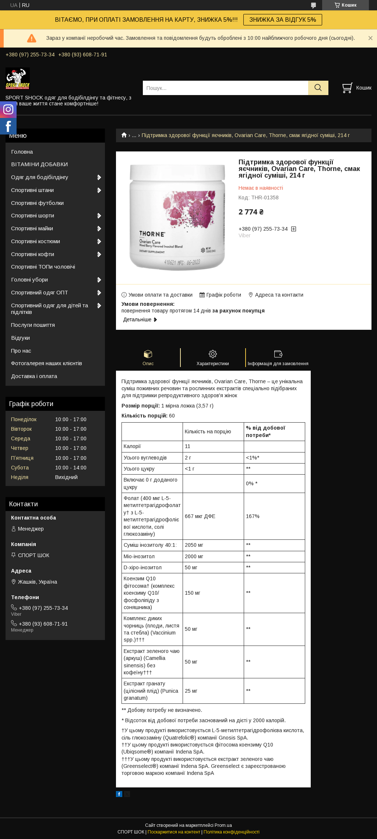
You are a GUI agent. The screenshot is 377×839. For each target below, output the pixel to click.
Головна (22, 151)
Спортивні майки (32, 228)
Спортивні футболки (37, 203)
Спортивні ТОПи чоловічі (43, 266)
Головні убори (29, 279)
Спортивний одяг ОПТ (39, 292)
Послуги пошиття (33, 325)
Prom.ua (223, 825)
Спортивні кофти (32, 254)
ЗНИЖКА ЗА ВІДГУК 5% (282, 20)
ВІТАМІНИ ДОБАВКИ (39, 164)
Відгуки (20, 338)
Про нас (21, 350)
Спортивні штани (32, 190)
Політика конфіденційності (232, 832)
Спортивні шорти (32, 215)
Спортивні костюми (35, 241)
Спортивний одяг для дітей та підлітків (49, 308)
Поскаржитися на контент (174, 832)
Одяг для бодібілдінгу (39, 177)
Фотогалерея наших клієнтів (46, 363)
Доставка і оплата (34, 376)
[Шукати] (318, 88)
